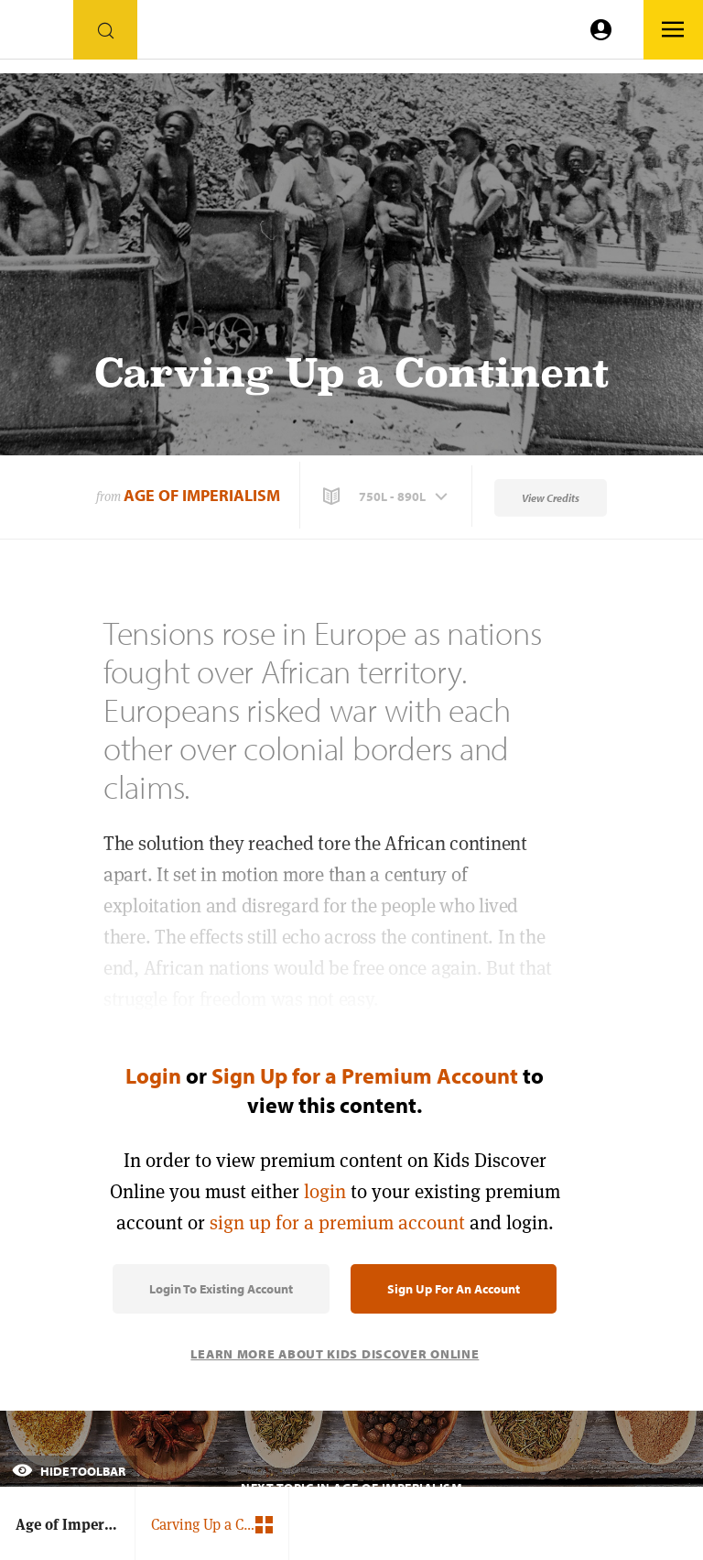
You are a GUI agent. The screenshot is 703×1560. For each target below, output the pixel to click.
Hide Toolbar (68, 1471)
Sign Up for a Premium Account (364, 1075)
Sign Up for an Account (453, 1289)
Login (153, 1075)
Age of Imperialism (202, 495)
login (325, 1191)
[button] (387, 496)
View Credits (550, 498)
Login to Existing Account (221, 1289)
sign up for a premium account (337, 1222)
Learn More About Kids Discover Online (334, 1354)
